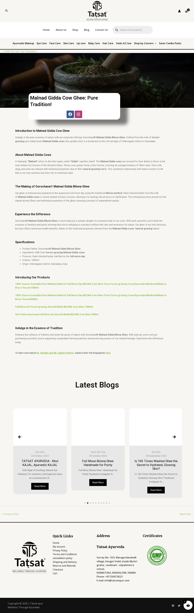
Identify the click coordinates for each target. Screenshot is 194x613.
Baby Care (94, 43)
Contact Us (101, 29)
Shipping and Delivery (65, 562)
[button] (85, 503)
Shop (75, 29)
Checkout (58, 569)
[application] (155, 43)
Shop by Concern (145, 43)
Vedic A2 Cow (123, 43)
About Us (61, 29)
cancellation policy (63, 558)
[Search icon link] (6, 11)
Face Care (55, 43)
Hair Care (108, 43)
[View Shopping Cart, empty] (186, 11)
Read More (30, 490)
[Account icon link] (179, 11)
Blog (86, 29)
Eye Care (42, 43)
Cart (55, 573)
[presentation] (19, 437)
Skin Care (68, 43)
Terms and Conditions (65, 554)
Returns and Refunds (64, 565)
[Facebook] (173, 605)
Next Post (187, 514)
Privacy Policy (60, 550)
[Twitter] (179, 605)
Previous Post (9, 514)
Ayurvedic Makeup (23, 43)
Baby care (30, 452)
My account (59, 546)
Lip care (81, 43)
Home (46, 29)
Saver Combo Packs (170, 43)
